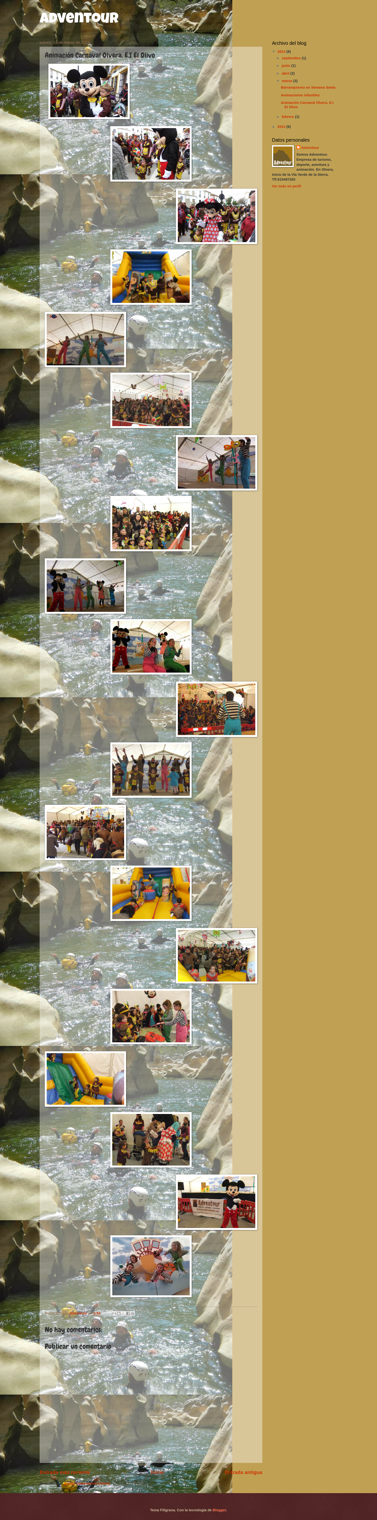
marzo (287, 81)
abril (286, 73)
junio (286, 66)
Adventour (79, 20)
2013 (282, 127)
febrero (288, 117)
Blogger (219, 1510)
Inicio (157, 1472)
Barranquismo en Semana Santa (308, 87)
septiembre (292, 58)
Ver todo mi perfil (286, 186)
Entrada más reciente (65, 1472)
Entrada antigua (243, 1472)
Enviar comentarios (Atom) (87, 1483)
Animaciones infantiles (300, 95)
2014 (282, 52)
